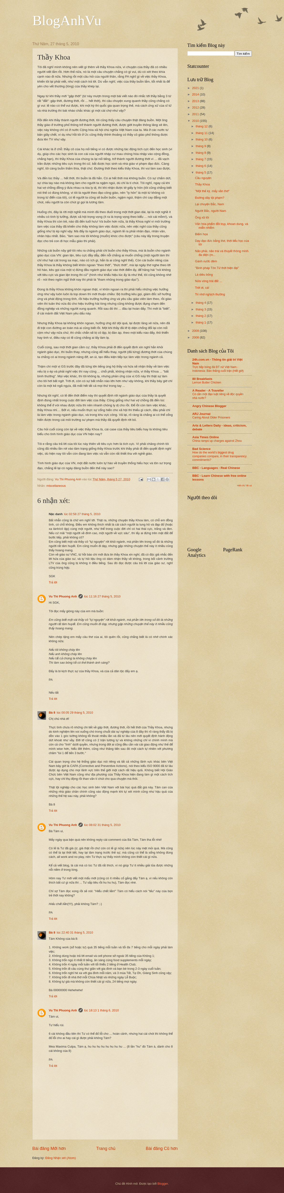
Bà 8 (52, 712)
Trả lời (53, 582)
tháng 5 (201, 172)
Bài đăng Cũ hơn (162, 1148)
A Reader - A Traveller (208, 390)
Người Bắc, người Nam (210, 211)
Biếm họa (201, 234)
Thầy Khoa (202, 184)
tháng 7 (201, 159)
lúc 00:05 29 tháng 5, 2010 (75, 712)
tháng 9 (201, 146)
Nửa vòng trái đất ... (208, 281)
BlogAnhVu (67, 20)
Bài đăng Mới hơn (49, 1148)
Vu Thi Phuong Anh (63, 596)
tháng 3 (201, 309)
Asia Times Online (205, 437)
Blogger (162, 1183)
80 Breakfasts (202, 379)
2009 (196, 331)
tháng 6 (201, 166)
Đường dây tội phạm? (209, 197)
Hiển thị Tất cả (244, 485)
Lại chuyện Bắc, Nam (209, 204)
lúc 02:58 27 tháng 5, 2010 (82, 514)
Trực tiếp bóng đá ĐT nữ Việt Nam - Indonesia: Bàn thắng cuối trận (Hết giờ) (218, 369)
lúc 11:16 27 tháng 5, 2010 (102, 596)
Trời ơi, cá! (202, 287)
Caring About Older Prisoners (211, 417)
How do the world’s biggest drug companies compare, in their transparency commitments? (219, 456)
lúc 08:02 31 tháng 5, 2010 (102, 825)
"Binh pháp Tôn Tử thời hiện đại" (217, 268)
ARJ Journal (201, 414)
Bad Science (201, 449)
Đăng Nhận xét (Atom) (60, 1158)
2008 (196, 337)
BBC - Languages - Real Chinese (216, 468)
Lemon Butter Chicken (206, 382)
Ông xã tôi (202, 217)
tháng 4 (201, 302)
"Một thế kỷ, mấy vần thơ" (212, 191)
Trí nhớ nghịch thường (210, 294)
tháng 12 (202, 126)
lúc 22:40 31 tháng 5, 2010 (75, 932)
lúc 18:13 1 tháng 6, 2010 (101, 1010)
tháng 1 (201, 322)
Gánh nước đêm (206, 261)
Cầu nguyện (203, 178)
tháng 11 (202, 133)
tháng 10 (202, 139)
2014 (196, 94)
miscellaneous (56, 485)
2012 (196, 107)
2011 (196, 114)
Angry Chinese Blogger (209, 406)
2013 (196, 101)
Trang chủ (105, 1148)
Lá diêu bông (204, 274)
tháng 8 (201, 152)
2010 (196, 121)
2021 (196, 88)
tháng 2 (201, 316)
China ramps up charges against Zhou (217, 440)
